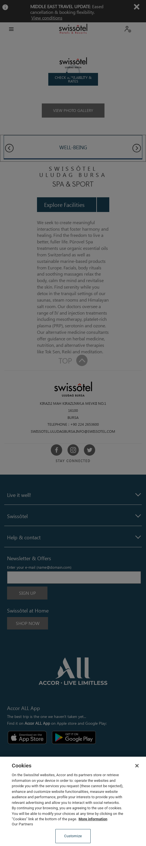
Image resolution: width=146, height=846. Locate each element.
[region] (73, 801)
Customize (73, 836)
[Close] (137, 766)
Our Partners (22, 824)
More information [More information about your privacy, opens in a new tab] (93, 819)
